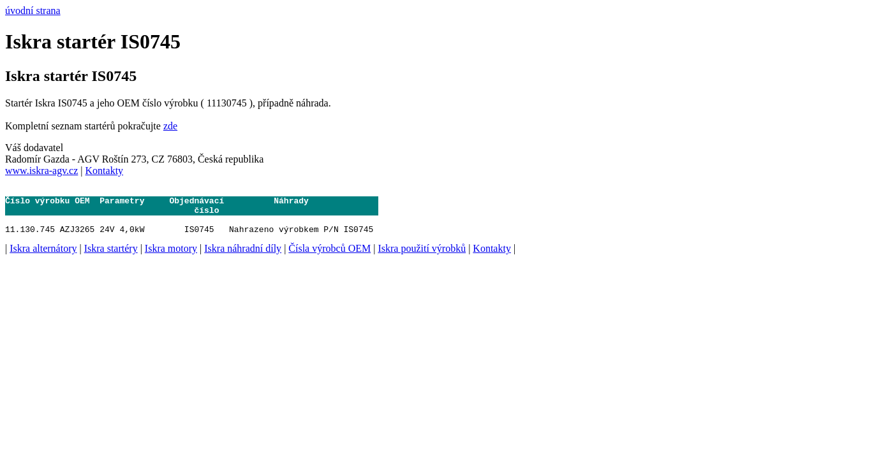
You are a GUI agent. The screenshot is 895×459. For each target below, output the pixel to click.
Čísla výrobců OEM (329, 257)
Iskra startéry (111, 257)
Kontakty (104, 170)
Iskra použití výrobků (422, 257)
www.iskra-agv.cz (41, 170)
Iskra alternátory (43, 257)
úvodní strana (33, 10)
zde (170, 125)
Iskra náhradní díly (242, 257)
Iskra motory (171, 257)
